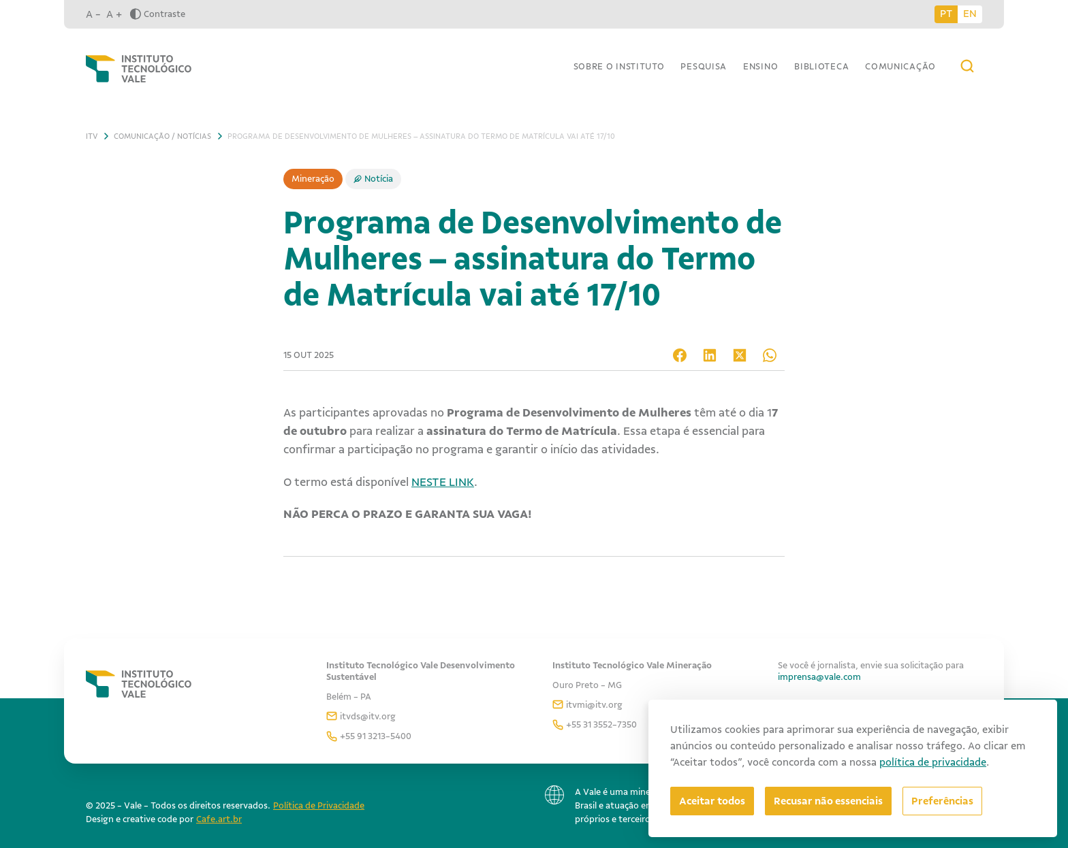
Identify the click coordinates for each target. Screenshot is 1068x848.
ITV (91, 136)
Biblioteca (821, 66)
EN (970, 13)
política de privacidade (932, 762)
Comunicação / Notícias (162, 136)
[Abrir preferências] (942, 801)
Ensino (760, 66)
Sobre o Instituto (619, 66)
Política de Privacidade (318, 805)
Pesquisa (703, 66)
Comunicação (900, 66)
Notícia (378, 179)
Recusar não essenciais (828, 801)
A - (93, 14)
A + (114, 14)
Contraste (157, 14)
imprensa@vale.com (819, 677)
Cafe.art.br (219, 819)
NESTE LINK (442, 482)
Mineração (313, 179)
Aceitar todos (712, 801)
